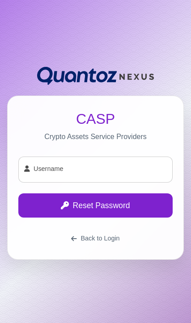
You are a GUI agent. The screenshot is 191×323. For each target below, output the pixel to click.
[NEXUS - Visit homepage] (95, 74)
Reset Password (95, 205)
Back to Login (95, 238)
